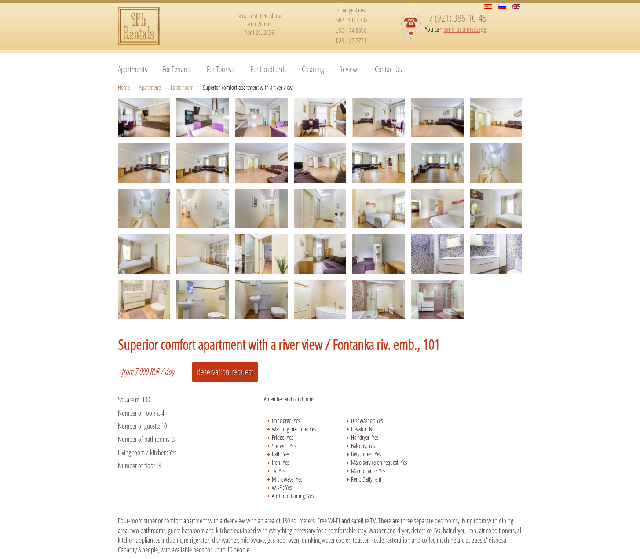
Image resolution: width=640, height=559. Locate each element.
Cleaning (313, 69)
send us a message (465, 29)
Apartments (132, 69)
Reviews (349, 69)
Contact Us (388, 69)
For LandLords (269, 69)
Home (124, 87)
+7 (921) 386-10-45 (455, 17)
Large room (182, 87)
